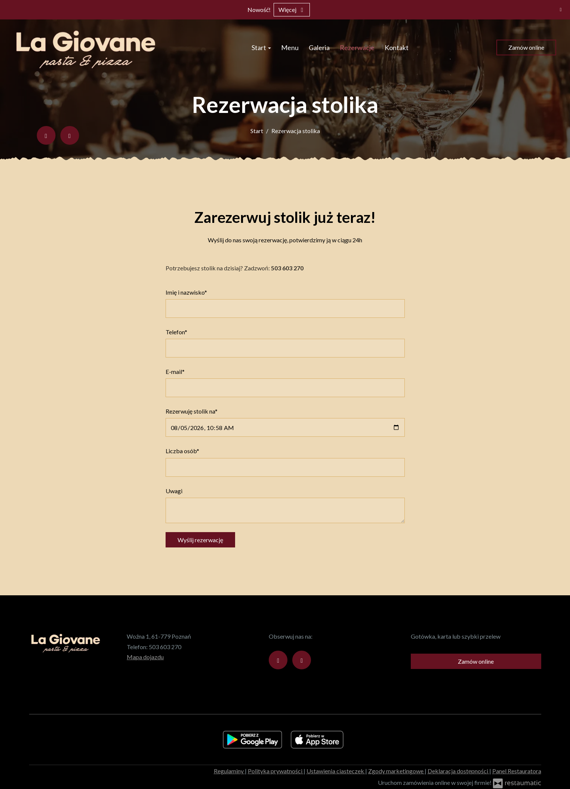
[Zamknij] (560, 9)
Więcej (291, 9)
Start (261, 47)
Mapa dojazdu (145, 656)
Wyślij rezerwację (200, 539)
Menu (290, 47)
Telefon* (176, 331)
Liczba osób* (182, 450)
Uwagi (174, 490)
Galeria (319, 47)
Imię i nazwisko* (186, 292)
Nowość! (259, 9)
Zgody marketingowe (396, 770)
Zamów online (526, 47)
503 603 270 (165, 646)
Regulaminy (229, 770)
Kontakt (397, 47)
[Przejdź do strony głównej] (87, 47)
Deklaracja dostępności (458, 770)
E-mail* (175, 371)
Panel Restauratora (516, 770)
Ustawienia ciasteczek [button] (335, 770)
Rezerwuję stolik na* (192, 411)
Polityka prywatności (276, 770)
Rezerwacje (357, 47)
